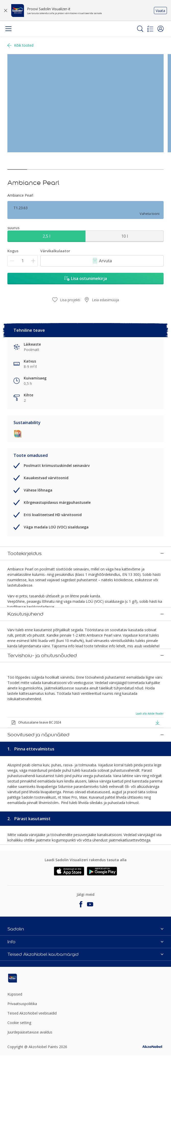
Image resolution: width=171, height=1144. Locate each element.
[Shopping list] (150, 29)
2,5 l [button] (46, 236)
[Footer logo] (33, 1042)
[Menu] (8, 28)
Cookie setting (19, 1086)
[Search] (140, 29)
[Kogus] (22, 261)
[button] (160, 29)
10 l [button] (124, 236)
